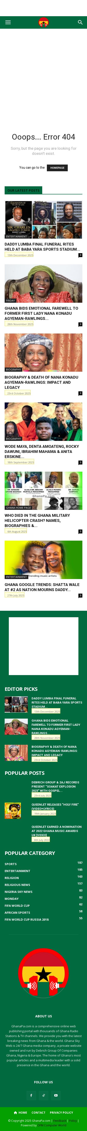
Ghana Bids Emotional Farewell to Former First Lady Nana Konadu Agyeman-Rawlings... (41, 313)
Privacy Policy (61, 1113)
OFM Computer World (51, 1125)
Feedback (59, 1121)
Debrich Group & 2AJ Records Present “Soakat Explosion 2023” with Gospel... (55, 786)
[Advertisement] (43, 8)
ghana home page (18, 507)
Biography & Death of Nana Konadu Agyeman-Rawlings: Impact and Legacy (41, 382)
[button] (7, 22)
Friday (10, 300)
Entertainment (16, 236)
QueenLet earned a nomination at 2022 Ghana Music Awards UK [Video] (57, 831)
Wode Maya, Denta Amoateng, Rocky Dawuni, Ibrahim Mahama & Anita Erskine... (42, 451)
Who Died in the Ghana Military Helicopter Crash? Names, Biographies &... (37, 520)
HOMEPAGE (57, 167)
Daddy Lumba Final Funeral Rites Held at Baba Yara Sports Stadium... (57, 702)
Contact (38, 1113)
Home (20, 1113)
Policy (73, 1121)
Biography (13, 369)
